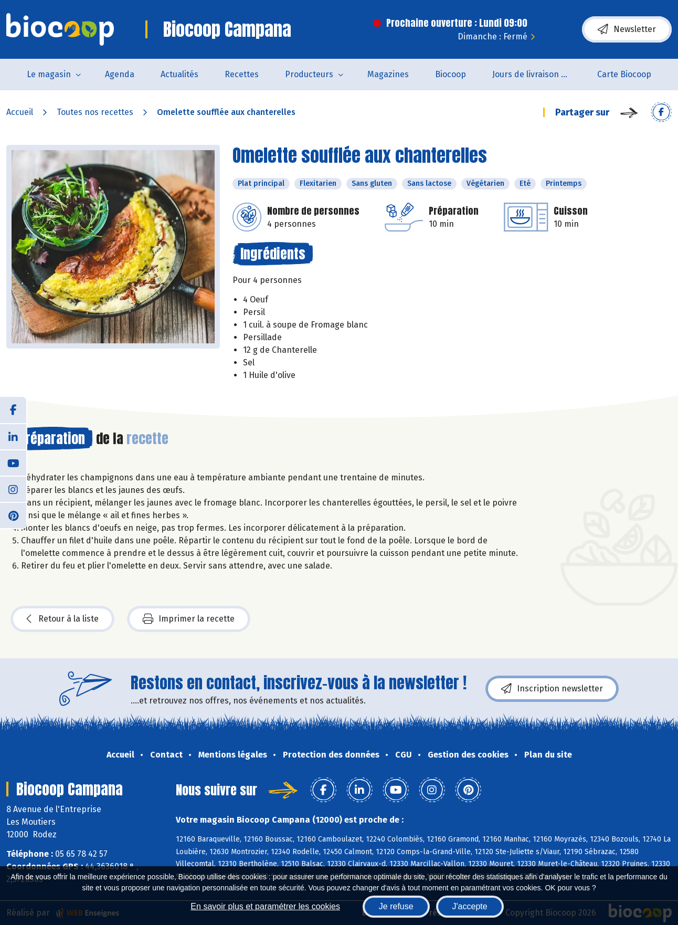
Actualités (179, 74)
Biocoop (450, 74)
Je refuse (396, 906)
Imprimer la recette (189, 619)
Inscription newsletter (552, 689)
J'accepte (470, 906)
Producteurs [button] (309, 74)
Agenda (119, 74)
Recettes (242, 74)
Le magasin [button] (49, 74)
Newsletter (627, 29)
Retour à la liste (62, 619)
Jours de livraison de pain (538, 74)
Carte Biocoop (624, 74)
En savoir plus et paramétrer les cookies (265, 906)
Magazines (388, 74)
